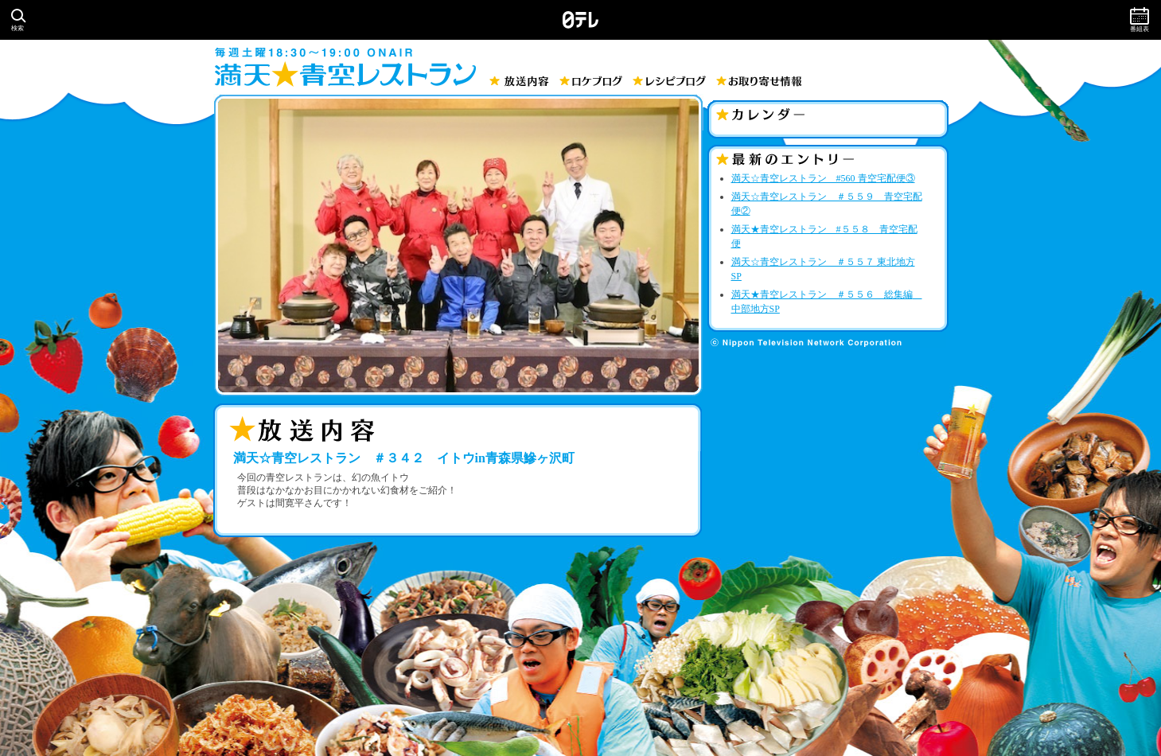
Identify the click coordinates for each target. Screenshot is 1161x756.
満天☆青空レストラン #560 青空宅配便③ (823, 178)
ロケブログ (590, 81)
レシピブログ (669, 81)
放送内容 (519, 81)
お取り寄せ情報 (759, 81)
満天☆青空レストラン (345, 74)
